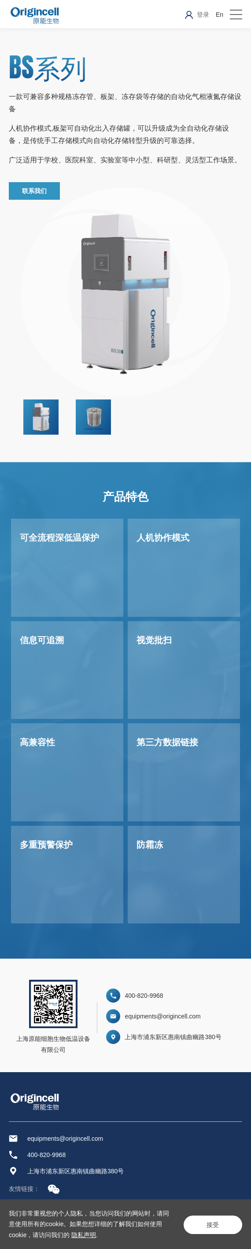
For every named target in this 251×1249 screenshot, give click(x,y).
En (219, 14)
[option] (48, 417)
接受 (211, 1223)
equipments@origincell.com (162, 1016)
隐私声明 (90, 1234)
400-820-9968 (144, 995)
